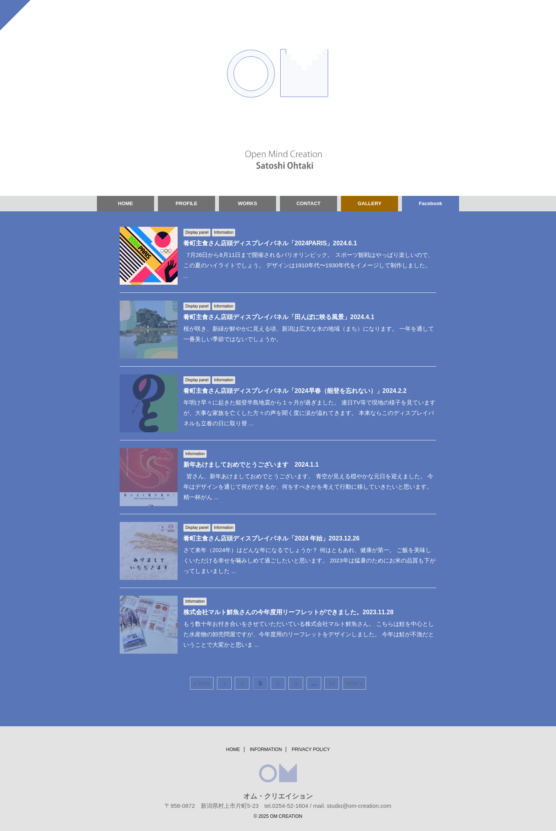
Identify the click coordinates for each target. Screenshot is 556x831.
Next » (354, 683)
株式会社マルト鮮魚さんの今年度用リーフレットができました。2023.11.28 (288, 612)
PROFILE (186, 203)
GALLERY (369, 203)
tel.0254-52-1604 (286, 805)
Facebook (430, 203)
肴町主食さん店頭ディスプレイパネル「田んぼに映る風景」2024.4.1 (278, 317)
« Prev (201, 683)
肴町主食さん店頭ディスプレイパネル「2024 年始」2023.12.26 (271, 538)
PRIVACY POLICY (311, 749)
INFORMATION (266, 749)
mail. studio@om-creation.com (352, 805)
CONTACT (309, 203)
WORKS (247, 203)
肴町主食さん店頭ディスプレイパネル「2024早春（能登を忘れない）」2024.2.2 (295, 390)
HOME (125, 203)
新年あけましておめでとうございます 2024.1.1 (251, 464)
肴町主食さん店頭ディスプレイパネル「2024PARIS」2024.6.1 (270, 243)
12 (332, 683)
